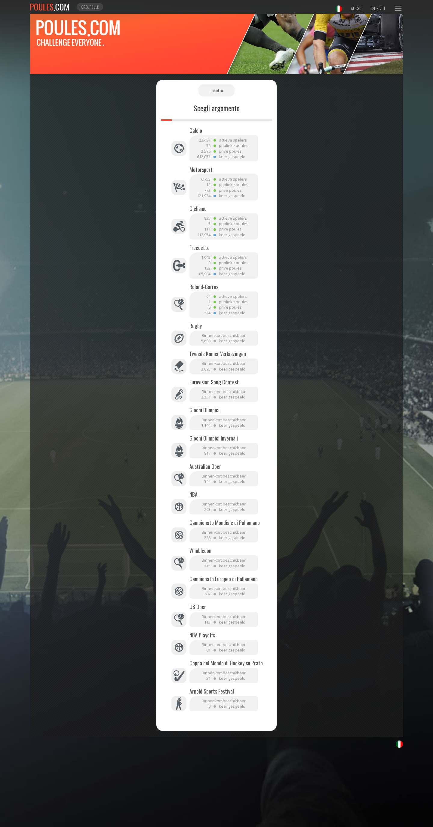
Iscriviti (378, 8)
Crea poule (90, 7)
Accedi (356, 8)
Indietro (216, 90)
